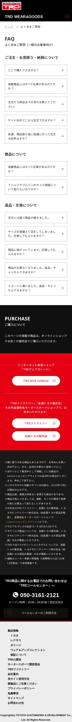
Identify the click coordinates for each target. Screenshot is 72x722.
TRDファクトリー (35, 423)
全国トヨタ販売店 (36, 436)
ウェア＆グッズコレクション (27, 650)
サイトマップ (16, 698)
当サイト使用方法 (18, 678)
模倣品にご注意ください (22, 683)
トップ (9, 26)
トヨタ (14, 635)
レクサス (15, 640)
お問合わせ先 (16, 702)
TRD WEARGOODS (24, 17)
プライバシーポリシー (21, 688)
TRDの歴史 (14, 659)
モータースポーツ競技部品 (24, 664)
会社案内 (13, 674)
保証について (18, 654)
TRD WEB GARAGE (36, 381)
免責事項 (13, 693)
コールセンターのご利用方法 (39, 612)
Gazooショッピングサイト (22, 521)
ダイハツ (15, 645)
